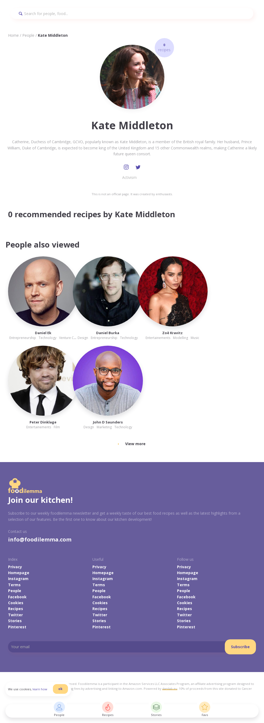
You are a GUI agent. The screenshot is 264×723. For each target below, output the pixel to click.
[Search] (132, 13)
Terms (14, 584)
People (28, 35)
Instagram (18, 578)
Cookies (15, 602)
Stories (15, 620)
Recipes (15, 608)
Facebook (17, 596)
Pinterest (17, 626)
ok (60, 689)
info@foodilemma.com (39, 539)
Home (13, 35)
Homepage (18, 572)
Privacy (15, 566)
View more (135, 443)
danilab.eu (169, 689)
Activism (129, 177)
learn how (39, 689)
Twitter (15, 614)
